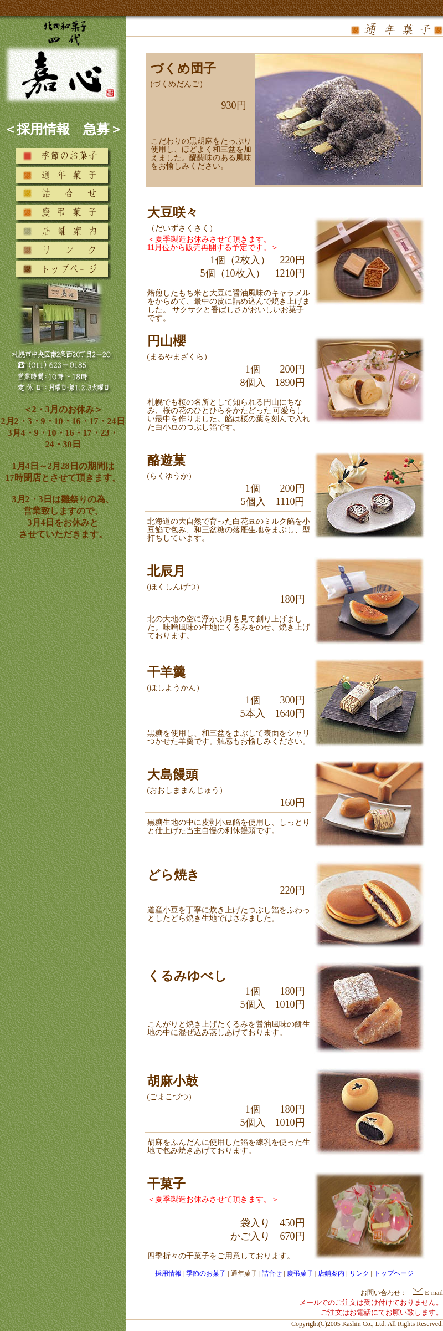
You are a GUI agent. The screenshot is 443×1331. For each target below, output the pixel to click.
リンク (359, 1273)
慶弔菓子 (300, 1273)
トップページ (394, 1273)
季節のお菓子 (206, 1273)
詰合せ (272, 1273)
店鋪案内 (331, 1273)
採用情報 (168, 1273)
